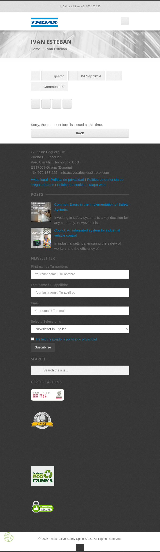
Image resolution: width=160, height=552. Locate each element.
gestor (59, 76)
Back (80, 133)
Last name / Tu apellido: (49, 285)
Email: (36, 303)
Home (35, 49)
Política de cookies (71, 185)
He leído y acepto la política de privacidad (66, 339)
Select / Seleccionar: (47, 321)
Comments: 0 (54, 87)
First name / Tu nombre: (49, 266)
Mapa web (97, 185)
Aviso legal (39, 179)
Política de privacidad (67, 179)
